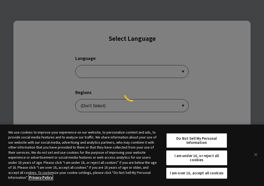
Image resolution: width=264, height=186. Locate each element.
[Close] (255, 154)
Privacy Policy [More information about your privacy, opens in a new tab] (41, 177)
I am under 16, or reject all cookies (197, 157)
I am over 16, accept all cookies (197, 173)
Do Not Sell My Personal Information (196, 140)
